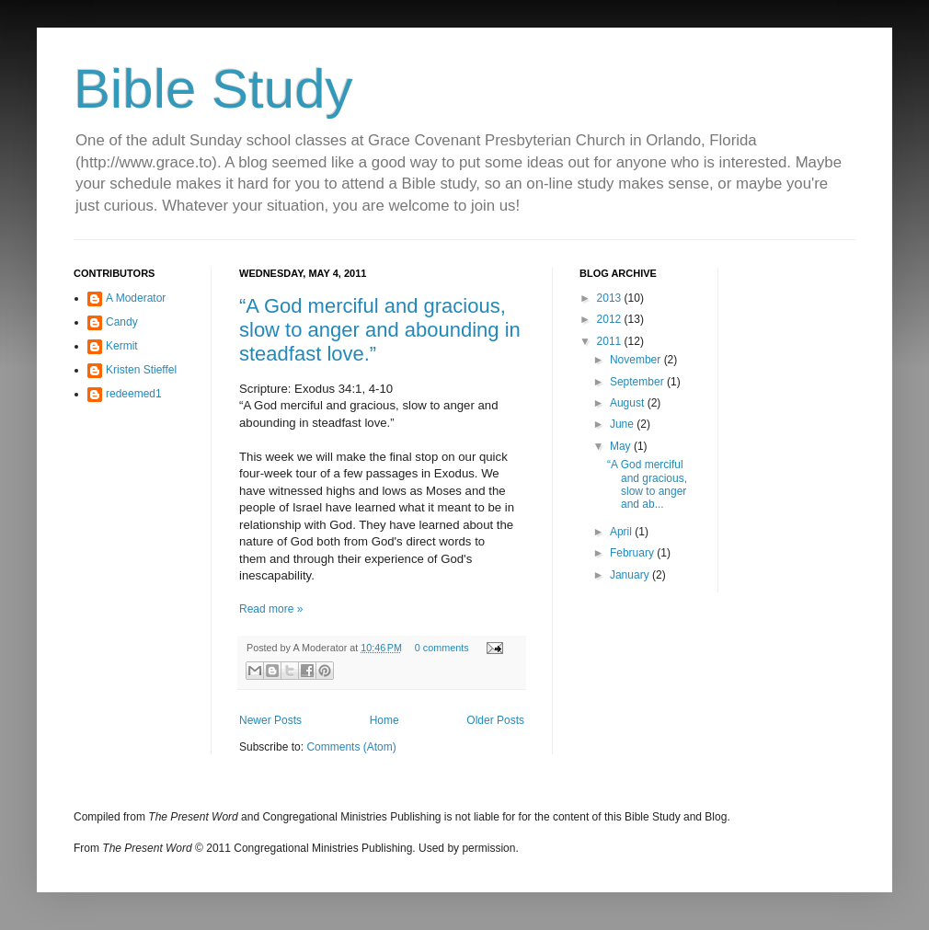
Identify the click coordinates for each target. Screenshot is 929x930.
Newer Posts (270, 720)
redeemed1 (134, 393)
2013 (611, 298)
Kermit (122, 345)
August (629, 402)
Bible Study (213, 89)
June (623, 424)
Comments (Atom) (351, 747)
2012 (611, 319)
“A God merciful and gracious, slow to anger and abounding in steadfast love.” (380, 329)
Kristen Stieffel (141, 369)
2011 (611, 341)
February (633, 552)
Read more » (271, 609)
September (638, 381)
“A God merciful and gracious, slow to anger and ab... (647, 484)
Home (384, 720)
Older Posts (495, 720)
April (622, 531)
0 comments (442, 647)
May (622, 446)
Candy (122, 322)
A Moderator (136, 298)
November (637, 359)
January (631, 574)
